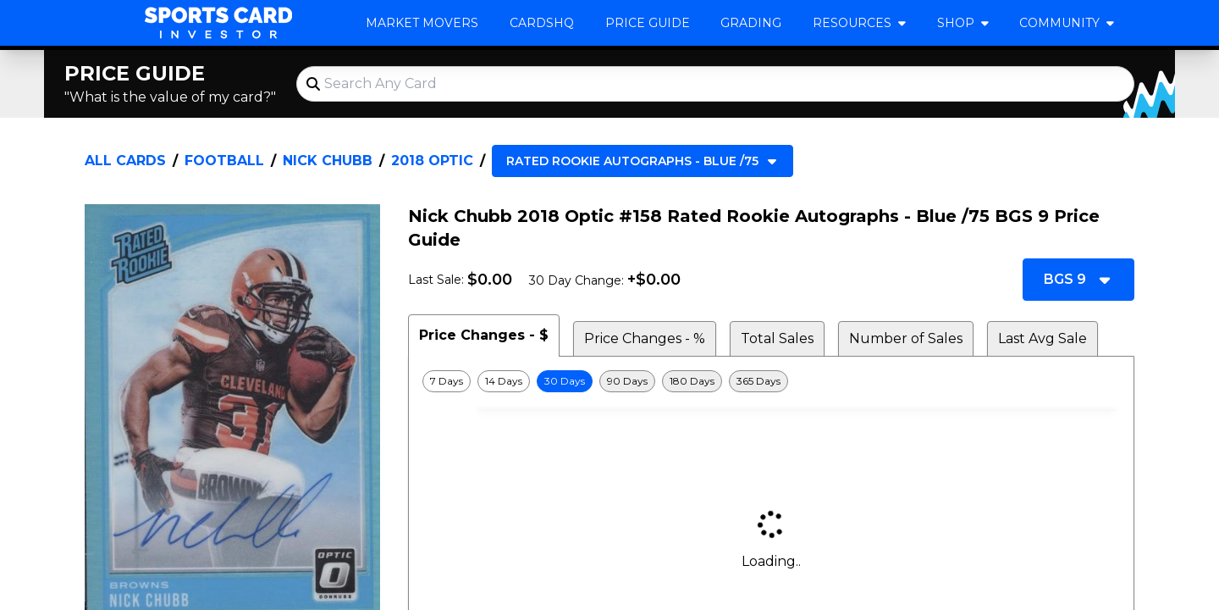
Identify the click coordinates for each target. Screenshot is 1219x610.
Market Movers (422, 22)
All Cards (125, 160)
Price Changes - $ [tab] (484, 335)
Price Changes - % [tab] (644, 338)
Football (224, 160)
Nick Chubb (327, 160)
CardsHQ (542, 22)
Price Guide (647, 22)
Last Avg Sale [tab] (1042, 338)
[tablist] (771, 335)
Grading (750, 22)
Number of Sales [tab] (906, 338)
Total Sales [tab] (777, 338)
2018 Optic (432, 160)
